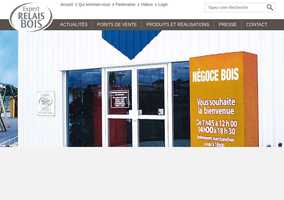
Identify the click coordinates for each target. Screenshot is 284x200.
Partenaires (126, 4)
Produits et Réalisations (177, 24)
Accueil (66, 4)
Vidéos (147, 4)
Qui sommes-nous (94, 4)
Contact (256, 24)
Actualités (74, 24)
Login (163, 4)
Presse (228, 24)
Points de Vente (117, 24)
